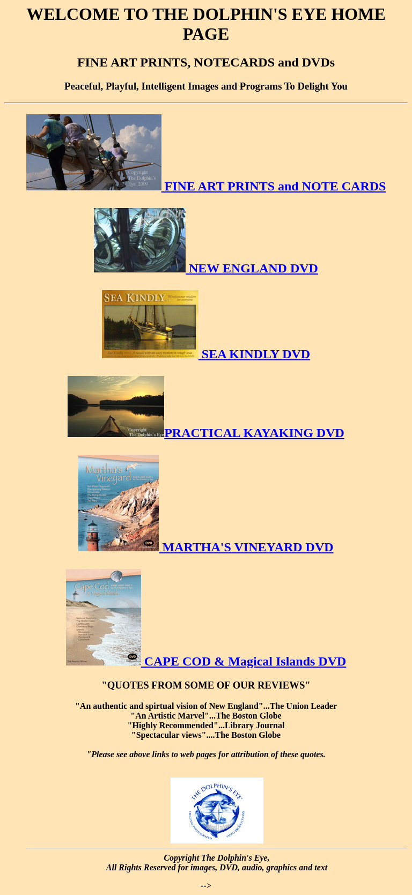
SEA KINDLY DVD (206, 354)
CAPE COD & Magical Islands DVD (206, 661)
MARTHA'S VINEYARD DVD (205, 547)
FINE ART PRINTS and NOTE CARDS (206, 186)
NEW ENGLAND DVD (206, 268)
